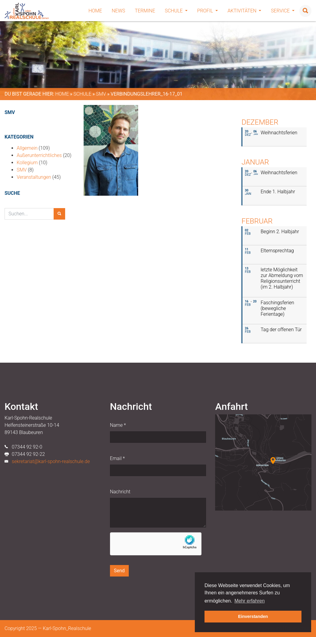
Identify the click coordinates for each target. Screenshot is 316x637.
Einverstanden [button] (253, 616)
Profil (207, 10)
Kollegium (27, 162)
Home (95, 10)
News (118, 10)
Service (282, 10)
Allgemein (27, 148)
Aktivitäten (244, 10)
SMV (101, 94)
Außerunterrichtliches (39, 155)
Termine (145, 10)
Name (118, 425)
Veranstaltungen (34, 177)
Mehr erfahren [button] (250, 600)
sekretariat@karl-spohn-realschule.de (51, 461)
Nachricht (120, 492)
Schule (176, 10)
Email (117, 458)
